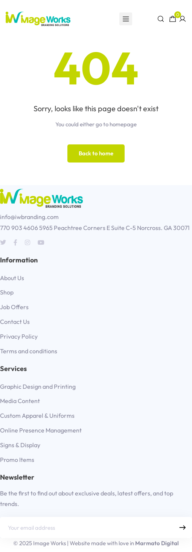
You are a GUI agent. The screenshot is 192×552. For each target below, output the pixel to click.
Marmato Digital (157, 543)
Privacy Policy (19, 336)
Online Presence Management (41, 430)
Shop (7, 292)
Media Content (20, 401)
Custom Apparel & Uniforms (37, 415)
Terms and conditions (28, 351)
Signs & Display (20, 445)
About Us (12, 278)
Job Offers (14, 307)
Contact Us (15, 321)
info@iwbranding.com (29, 217)
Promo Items (17, 459)
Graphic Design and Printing (38, 386)
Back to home (96, 153)
